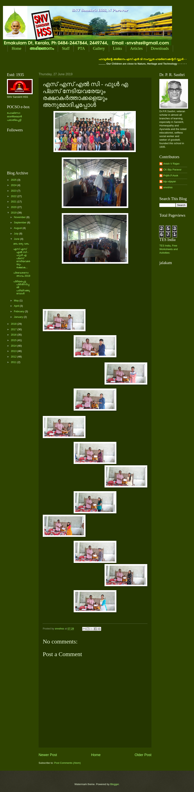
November (20, 217)
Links (117, 48)
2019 (14, 212)
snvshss (168, 187)
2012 (14, 356)
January (19, 316)
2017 (14, 329)
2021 (14, 201)
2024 (14, 185)
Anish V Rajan (171, 163)
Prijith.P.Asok (170, 175)
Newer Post (48, 755)
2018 (14, 323)
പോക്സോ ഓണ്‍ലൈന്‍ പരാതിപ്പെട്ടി (14, 116)
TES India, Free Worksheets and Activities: (168, 249)
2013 (14, 351)
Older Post (143, 755)
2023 (14, 190)
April (17, 305)
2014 (14, 345)
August (18, 228)
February (19, 311)
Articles (136, 48)
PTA (81, 48)
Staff (66, 48)
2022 (14, 196)
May (16, 300)
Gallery (99, 48)
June (17, 238)
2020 (14, 207)
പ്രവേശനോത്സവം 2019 (21, 274)
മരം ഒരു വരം (21, 243)
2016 (14, 334)
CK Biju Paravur (172, 169)
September (20, 222)
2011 (14, 362)
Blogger (114, 784)
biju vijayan (169, 181)
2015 (14, 340)
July (16, 233)
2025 (14, 179)
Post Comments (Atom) (67, 762)
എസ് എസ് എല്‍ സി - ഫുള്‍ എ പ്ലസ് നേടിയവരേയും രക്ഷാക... (21, 258)
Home (16, 48)
